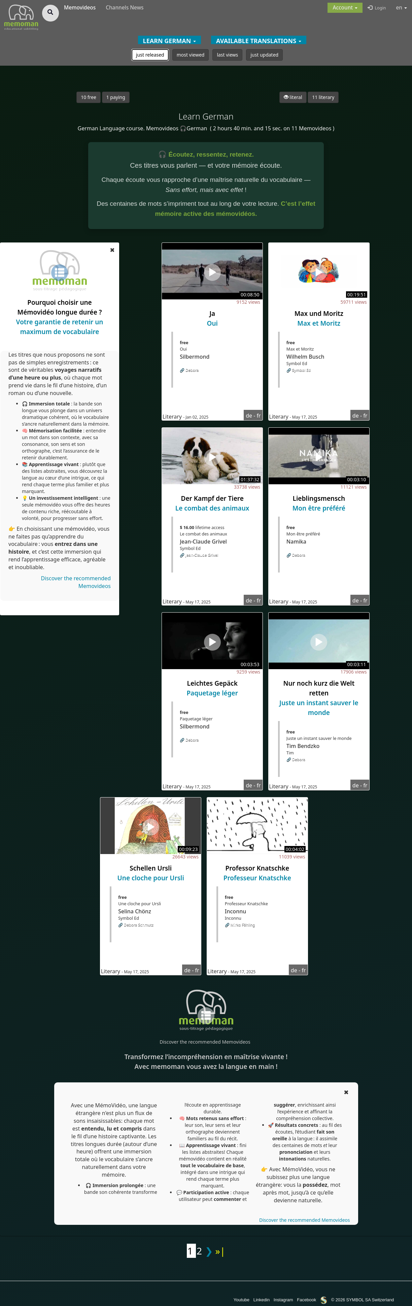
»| (220, 1250)
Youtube (241, 1299)
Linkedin (261, 1299)
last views (227, 55)
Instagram (283, 1299)
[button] (345, 8)
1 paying (115, 97)
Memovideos (80, 7)
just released (150, 55)
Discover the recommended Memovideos (205, 1042)
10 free (88, 97)
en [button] (401, 7)
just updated (264, 55)
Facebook (306, 1299)
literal (293, 97)
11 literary (323, 97)
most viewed (191, 55)
